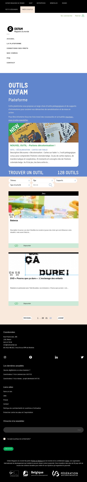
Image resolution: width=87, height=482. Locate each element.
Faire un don (7, 391)
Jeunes (64, 3)
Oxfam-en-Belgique (37, 461)
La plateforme (14, 43)
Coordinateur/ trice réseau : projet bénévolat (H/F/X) (21, 378)
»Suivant (61, 318)
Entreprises (41, 3)
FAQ (8, 58)
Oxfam (67, 461)
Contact (11, 63)
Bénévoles (54, 3)
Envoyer (8, 449)
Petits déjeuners (11, 9)
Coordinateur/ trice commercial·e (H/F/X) (17, 374)
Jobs (4, 396)
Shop (30, 3)
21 (47, 318)
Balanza (14, 220)
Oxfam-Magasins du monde (14, 3)
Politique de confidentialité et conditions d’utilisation (22, 408)
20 (43, 318)
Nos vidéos (12, 53)
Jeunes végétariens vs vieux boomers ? (16, 370)
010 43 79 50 (7, 342)
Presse (5, 400)
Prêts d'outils (27, 9)
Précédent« (27, 318)
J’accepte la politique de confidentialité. (18, 439)
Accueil (10, 39)
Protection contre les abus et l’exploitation (18, 412)
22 (51, 318)
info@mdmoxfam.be (10, 345)
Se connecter (66, 16)
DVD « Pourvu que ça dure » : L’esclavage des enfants (36, 278)
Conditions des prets (17, 48)
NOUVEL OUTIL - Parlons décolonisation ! (32, 145)
